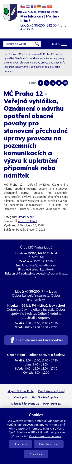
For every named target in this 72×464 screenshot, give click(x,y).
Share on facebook (40, 83)
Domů (7, 54)
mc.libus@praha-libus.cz (40, 265)
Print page (65, 83)
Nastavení (20, 444)
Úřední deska (30, 54)
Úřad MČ (17, 54)
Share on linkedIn (53, 83)
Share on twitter (47, 83)
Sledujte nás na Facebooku (39, 340)
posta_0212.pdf (27, 221)
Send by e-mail (59, 83)
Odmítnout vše (49, 444)
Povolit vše (36, 454)
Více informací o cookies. (45, 436)
